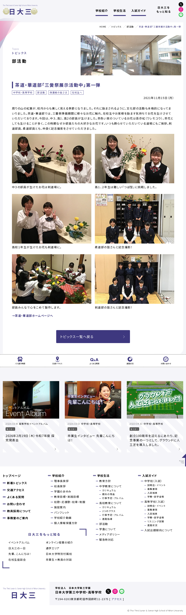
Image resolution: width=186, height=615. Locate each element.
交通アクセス (16, 490)
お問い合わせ (16, 504)
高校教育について (110, 503)
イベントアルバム (19, 542)
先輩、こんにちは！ (19, 554)
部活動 (130, 26)
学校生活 (119, 10)
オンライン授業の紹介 (59, 542)
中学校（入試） (153, 481)
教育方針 (105, 481)
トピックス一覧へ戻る (93, 336)
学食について (107, 529)
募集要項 (152, 489)
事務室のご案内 (17, 518)
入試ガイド (138, 10)
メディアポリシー (109, 534)
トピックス (117, 26)
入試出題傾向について (158, 530)
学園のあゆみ (62, 491)
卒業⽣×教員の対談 (59, 559)
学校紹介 (102, 10)
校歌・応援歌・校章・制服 (69, 502)
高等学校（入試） (154, 501)
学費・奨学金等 (155, 496)
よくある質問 (15, 497)
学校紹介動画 (63, 518)
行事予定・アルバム (112, 498)
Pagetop (181, 462)
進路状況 (152, 525)
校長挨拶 (60, 486)
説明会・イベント (156, 485)
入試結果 (152, 492)
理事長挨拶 (61, 481)
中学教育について (110, 486)
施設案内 (60, 507)
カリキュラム (109, 490)
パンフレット (62, 512)
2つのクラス (109, 511)
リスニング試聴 (155, 521)
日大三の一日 (17, 548)
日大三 (21, 11)
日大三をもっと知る (163, 9)
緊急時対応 (106, 539)
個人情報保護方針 (65, 523)
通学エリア (53, 548)
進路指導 (107, 519)
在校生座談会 (17, 559)
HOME (103, 26)
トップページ (12, 475)
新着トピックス (17, 483)
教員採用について (19, 511)
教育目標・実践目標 (66, 496)
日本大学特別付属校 (59, 554)
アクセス (117, 599)
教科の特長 (108, 494)
